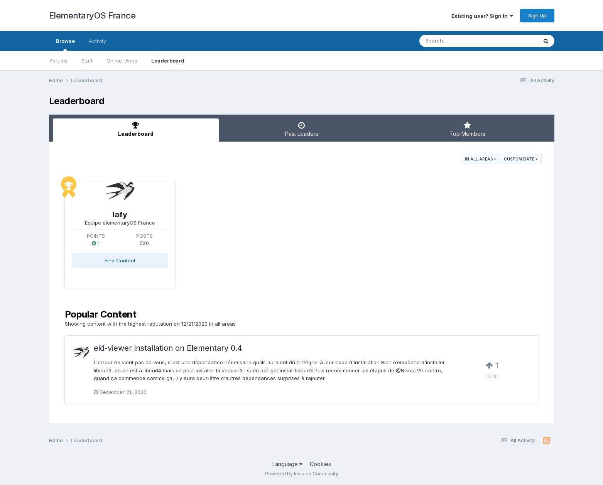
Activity (97, 41)
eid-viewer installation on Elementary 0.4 (168, 348)
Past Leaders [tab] (302, 129)
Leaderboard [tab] (136, 129)
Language (287, 464)
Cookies (320, 464)
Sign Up (537, 15)
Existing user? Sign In (482, 16)
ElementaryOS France (92, 15)
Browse (65, 44)
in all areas (480, 159)
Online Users (121, 60)
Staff (87, 60)
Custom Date (521, 159)
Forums (59, 60)
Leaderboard (167, 60)
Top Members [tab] (467, 129)
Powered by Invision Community (301, 474)
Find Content (120, 260)
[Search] (457, 41)
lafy (120, 214)
